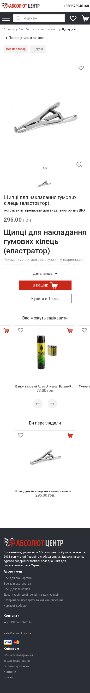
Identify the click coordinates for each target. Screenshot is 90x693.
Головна (9, 29)
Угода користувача (17, 660)
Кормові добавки (15, 605)
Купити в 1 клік (45, 298)
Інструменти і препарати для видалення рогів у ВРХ (44, 210)
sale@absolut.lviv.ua (17, 633)
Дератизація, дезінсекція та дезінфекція (32, 594)
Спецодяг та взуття (17, 589)
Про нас (9, 677)
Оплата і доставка (16, 666)
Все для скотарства (17, 583)
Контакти (10, 672)
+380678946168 (76, 6)
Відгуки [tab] (38, 49)
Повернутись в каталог (27, 38)
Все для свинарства (18, 578)
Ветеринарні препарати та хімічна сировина (34, 600)
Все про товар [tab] (15, 49)
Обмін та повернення (18, 655)
